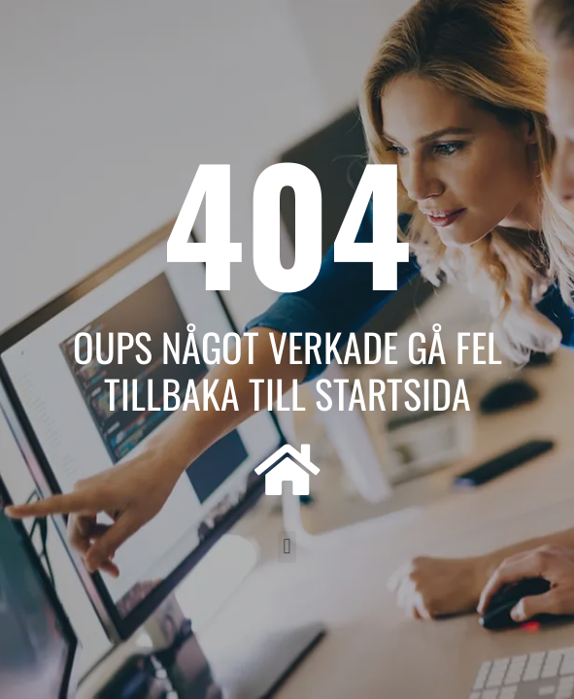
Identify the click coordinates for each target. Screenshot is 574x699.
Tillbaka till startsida (287, 393)
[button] (287, 547)
